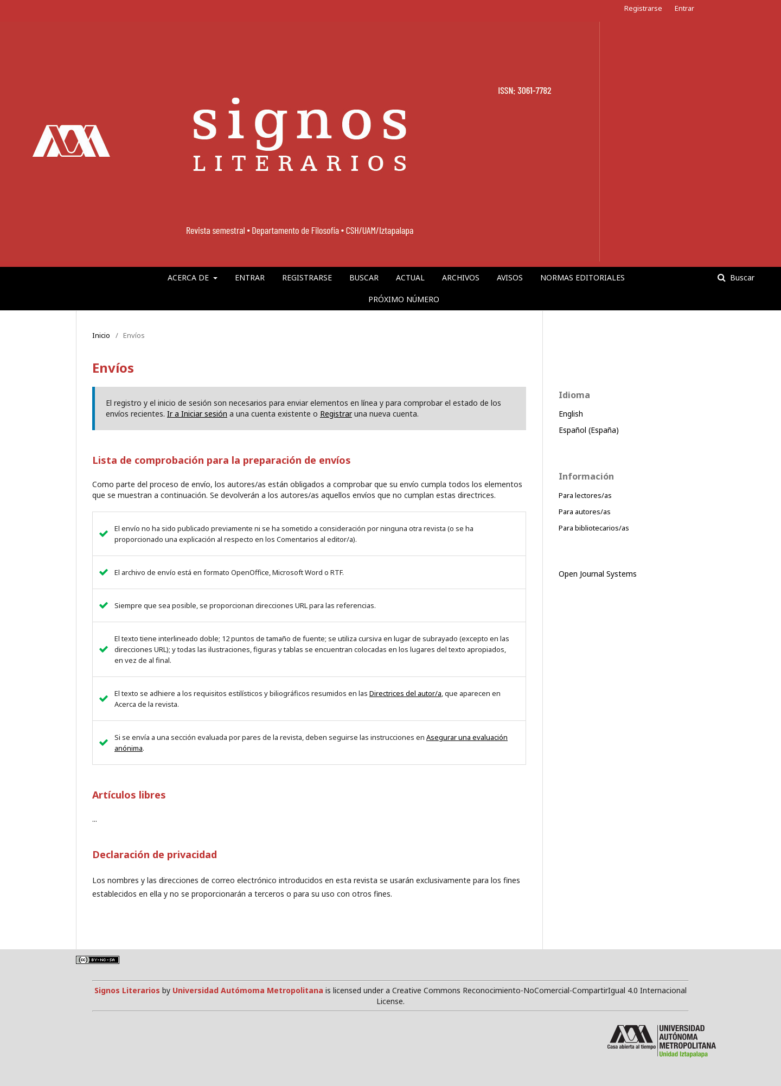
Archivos (460, 277)
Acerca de (189, 277)
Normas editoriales (582, 277)
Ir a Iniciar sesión (197, 413)
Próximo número (403, 299)
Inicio (101, 335)
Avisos (510, 277)
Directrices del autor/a (405, 693)
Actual (410, 277)
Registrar (336, 413)
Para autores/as (585, 511)
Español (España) (589, 430)
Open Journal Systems (598, 573)
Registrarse (307, 277)
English (571, 413)
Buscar (364, 277)
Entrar (250, 277)
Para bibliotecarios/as (594, 528)
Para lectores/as (585, 495)
